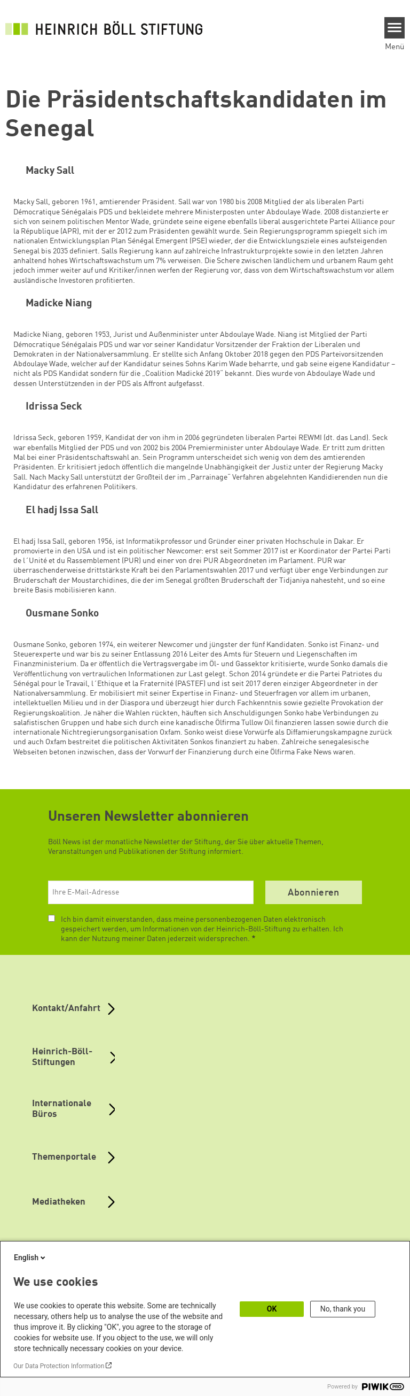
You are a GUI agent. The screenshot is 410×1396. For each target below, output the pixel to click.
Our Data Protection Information (58, 1366)
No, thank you (343, 1309)
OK (272, 1309)
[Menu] (394, 27)
